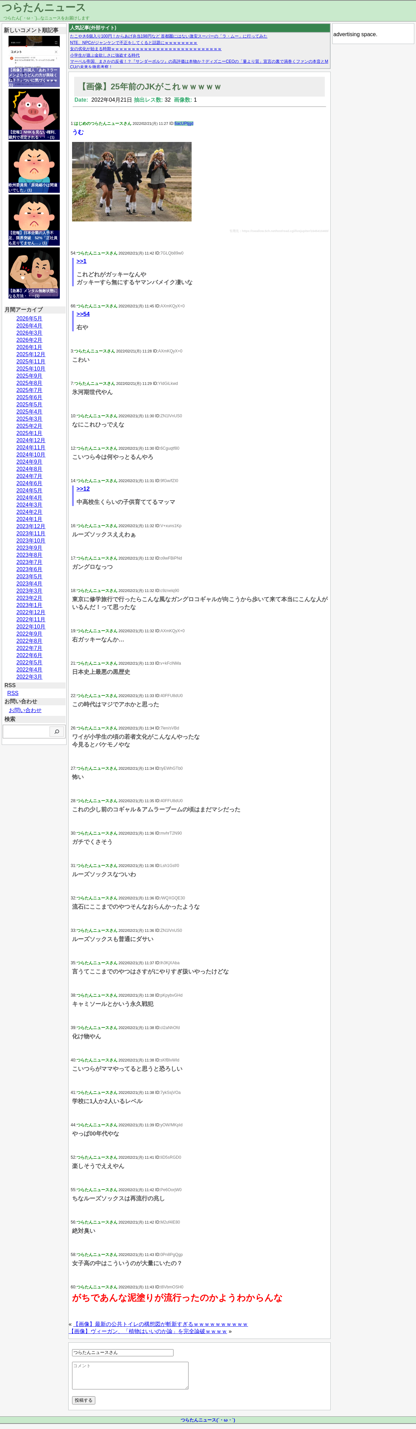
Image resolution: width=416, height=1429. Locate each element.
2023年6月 (29, 569)
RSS (12, 693)
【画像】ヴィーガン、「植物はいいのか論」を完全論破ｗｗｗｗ (148, 1331)
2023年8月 (29, 555)
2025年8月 (29, 383)
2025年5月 (29, 404)
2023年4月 (29, 584)
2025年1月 (29, 433)
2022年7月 (29, 648)
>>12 (83, 489)
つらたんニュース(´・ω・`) (208, 1425)
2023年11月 (30, 533)
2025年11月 (30, 361)
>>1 (81, 261)
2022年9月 (29, 634)
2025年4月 (29, 412)
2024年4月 (29, 498)
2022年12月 (30, 612)
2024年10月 (30, 455)
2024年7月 (29, 476)
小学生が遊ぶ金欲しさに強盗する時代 (105, 55)
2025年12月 (30, 354)
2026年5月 (29, 318)
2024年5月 (29, 490)
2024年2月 (29, 512)
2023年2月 (29, 598)
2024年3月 (29, 505)
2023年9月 (29, 548)
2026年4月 (29, 326)
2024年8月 (29, 469)
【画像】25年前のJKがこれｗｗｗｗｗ (150, 86)
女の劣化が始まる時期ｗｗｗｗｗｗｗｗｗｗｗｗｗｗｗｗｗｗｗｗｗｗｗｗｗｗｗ (146, 48)
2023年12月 (30, 526)
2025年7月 (29, 390)
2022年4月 (29, 670)
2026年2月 (29, 340)
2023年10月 (30, 541)
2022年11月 (30, 619)
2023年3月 (29, 591)
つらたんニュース (44, 7)
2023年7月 (29, 562)
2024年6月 (29, 483)
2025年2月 (29, 426)
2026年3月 (29, 333)
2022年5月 (29, 662)
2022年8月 (29, 641)
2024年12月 (30, 440)
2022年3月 (29, 677)
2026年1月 (29, 347)
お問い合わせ (25, 710)
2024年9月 (29, 462)
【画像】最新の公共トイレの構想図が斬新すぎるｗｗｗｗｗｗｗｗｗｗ (160, 1324)
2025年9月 (29, 376)
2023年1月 (29, 605)
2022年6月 (29, 655)
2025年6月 (29, 397)
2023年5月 (29, 576)
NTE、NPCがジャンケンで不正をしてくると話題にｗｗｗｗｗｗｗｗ (133, 42)
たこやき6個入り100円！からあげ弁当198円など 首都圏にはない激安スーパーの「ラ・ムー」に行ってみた (168, 36)
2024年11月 (30, 447)
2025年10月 (30, 369)
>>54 (83, 314)
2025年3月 (29, 419)
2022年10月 (30, 627)
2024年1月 (29, 519)
